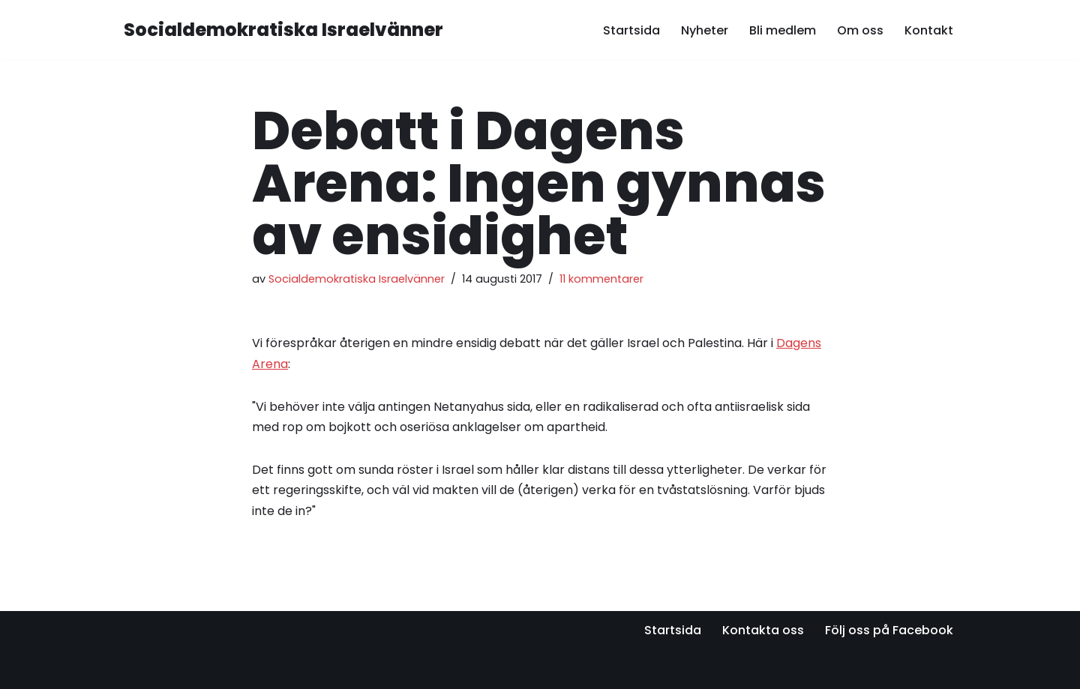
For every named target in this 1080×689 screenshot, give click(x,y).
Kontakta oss (763, 630)
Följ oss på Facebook (889, 630)
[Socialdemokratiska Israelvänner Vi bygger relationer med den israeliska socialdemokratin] (283, 30)
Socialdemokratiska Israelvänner (356, 278)
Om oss (860, 30)
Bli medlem (782, 30)
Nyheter (704, 30)
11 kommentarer (602, 278)
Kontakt (928, 30)
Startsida (631, 30)
